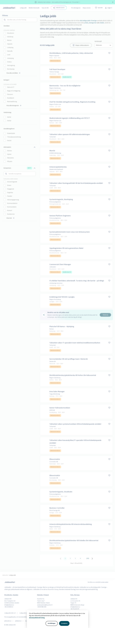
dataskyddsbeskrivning (37, 618)
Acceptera (64, 623)
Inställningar (51, 623)
